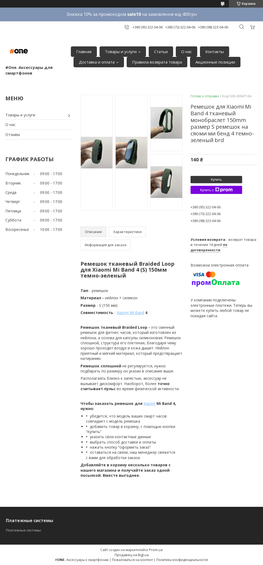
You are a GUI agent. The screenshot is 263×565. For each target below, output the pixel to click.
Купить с (216, 189)
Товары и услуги (121, 51)
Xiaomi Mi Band (130, 312)
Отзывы (12, 134)
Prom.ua (156, 549)
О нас (186, 51)
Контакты (214, 51)
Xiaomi (149, 403)
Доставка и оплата (97, 62)
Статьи (161, 51)
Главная (84, 51)
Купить (216, 180)
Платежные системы (23, 530)
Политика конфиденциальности (182, 559)
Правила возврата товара (157, 62)
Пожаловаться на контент (132, 559)
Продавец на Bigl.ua (132, 554)
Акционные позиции (215, 62)
